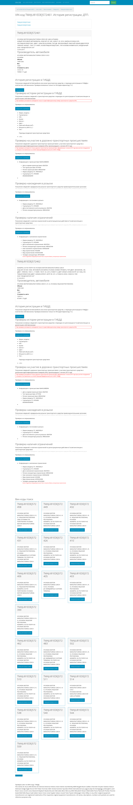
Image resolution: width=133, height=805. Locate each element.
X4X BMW (58, 2)
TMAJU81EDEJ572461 (66, 9)
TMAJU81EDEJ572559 (24, 769)
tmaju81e (56, 9)
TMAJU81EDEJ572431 (24, 566)
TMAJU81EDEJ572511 (51, 702)
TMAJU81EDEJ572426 (51, 563)
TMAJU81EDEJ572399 (24, 633)
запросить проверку (22, 109)
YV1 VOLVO (66, 2)
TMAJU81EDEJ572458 (24, 530)
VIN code (39, 9)
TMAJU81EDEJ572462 (24, 25)
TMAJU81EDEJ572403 (77, 599)
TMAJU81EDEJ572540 (51, 736)
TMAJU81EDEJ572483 (51, 668)
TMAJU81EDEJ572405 (51, 595)
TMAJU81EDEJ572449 (51, 530)
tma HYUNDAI (47, 9)
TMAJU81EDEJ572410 (77, 563)
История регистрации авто (25, 9)
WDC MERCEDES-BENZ (48, 2)
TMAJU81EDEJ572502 (77, 666)
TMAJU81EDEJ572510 (24, 702)
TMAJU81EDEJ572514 (77, 700)
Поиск (113, 2)
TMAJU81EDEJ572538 (24, 736)
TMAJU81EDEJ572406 (24, 599)
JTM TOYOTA (37, 2)
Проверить (19, 90)
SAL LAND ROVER (27, 2)
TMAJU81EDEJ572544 (77, 736)
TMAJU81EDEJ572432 (77, 530)
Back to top (19, 775)
